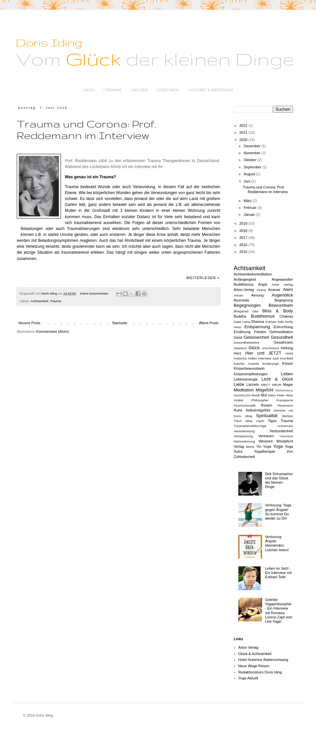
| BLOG (88, 90)
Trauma (55, 301)
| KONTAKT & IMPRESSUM (210, 90)
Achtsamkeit (39, 301)
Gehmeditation (281, 332)
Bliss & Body (277, 310)
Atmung (257, 295)
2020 (244, 140)
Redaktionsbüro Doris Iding (260, 672)
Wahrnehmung (244, 441)
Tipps (272, 421)
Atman (238, 295)
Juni (247, 181)
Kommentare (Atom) (52, 331)
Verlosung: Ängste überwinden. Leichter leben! (277, 543)
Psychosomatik (244, 405)
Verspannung (243, 436)
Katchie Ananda (246, 363)
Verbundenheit (281, 431)
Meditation (244, 389)
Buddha (240, 316)
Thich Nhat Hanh (249, 421)
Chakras (286, 316)
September (253, 167)
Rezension (285, 405)
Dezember (252, 146)
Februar (250, 208)
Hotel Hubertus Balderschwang (263, 660)
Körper (287, 363)
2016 (244, 245)
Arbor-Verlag (244, 290)
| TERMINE (113, 90)
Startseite (119, 323)
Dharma (257, 322)
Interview (264, 358)
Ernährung (242, 332)
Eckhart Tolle (274, 322)
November (252, 153)
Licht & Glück (277, 379)
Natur (272, 395)
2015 (244, 252)
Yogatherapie (264, 451)
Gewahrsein (283, 342)
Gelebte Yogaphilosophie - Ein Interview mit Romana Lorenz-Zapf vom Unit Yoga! (278, 610)
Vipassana (286, 436)
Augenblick (282, 295)
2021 (244, 132)
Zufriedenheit (244, 457)
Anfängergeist (245, 279)
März (248, 201)
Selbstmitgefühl (258, 410)
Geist (238, 337)
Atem (288, 289)
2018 (244, 231)
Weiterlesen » (203, 278)
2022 (244, 126)
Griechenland (270, 348)
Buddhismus (263, 316)
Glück (254, 347)
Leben (287, 373)
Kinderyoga (270, 363)
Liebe (239, 384)
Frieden (260, 332)
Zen (290, 451)
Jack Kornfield (282, 358)
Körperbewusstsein (249, 368)
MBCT (265, 384)
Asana (261, 290)
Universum (285, 426)
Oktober (250, 160)
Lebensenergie (246, 379)
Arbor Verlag (282, 284)
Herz (237, 353)
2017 (244, 238)
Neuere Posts (29, 323)
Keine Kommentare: (95, 293)
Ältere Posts (209, 323)
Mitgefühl (265, 389)
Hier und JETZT (263, 353)
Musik (255, 395)
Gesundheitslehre (246, 342)
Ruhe (238, 410)
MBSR (276, 384)
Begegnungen (247, 305)
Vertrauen (266, 436)
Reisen (266, 405)
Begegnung (284, 300)
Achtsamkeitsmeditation (253, 274)
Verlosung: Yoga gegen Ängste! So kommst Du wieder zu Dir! (278, 511)
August (250, 174)
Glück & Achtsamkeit (255, 654)
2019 (244, 223)
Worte (250, 446)
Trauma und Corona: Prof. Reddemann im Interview (86, 129)
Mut (264, 395)
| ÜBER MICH (168, 90)
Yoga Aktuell (248, 678)
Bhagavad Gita (246, 311)
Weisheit (266, 441)
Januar (250, 214)
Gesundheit (282, 337)
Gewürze (240, 348)
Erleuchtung (283, 327)
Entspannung (257, 326)
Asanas (274, 290)
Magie (288, 384)
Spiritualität (266, 415)
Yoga (278, 446)
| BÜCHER (139, 90)
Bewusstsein (281, 305)
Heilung (287, 348)
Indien (252, 358)
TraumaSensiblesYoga (250, 426)
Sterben (287, 416)
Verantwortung (244, 431)
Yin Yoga (263, 446)
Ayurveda (241, 300)
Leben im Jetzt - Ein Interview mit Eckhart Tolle (278, 572)
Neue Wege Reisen (254, 666)
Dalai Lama (242, 322)
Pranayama (284, 400)
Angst (262, 284)
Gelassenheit (256, 337)
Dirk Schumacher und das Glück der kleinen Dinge (279, 480)
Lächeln (253, 384)
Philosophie (259, 400)
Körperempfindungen (251, 374)
